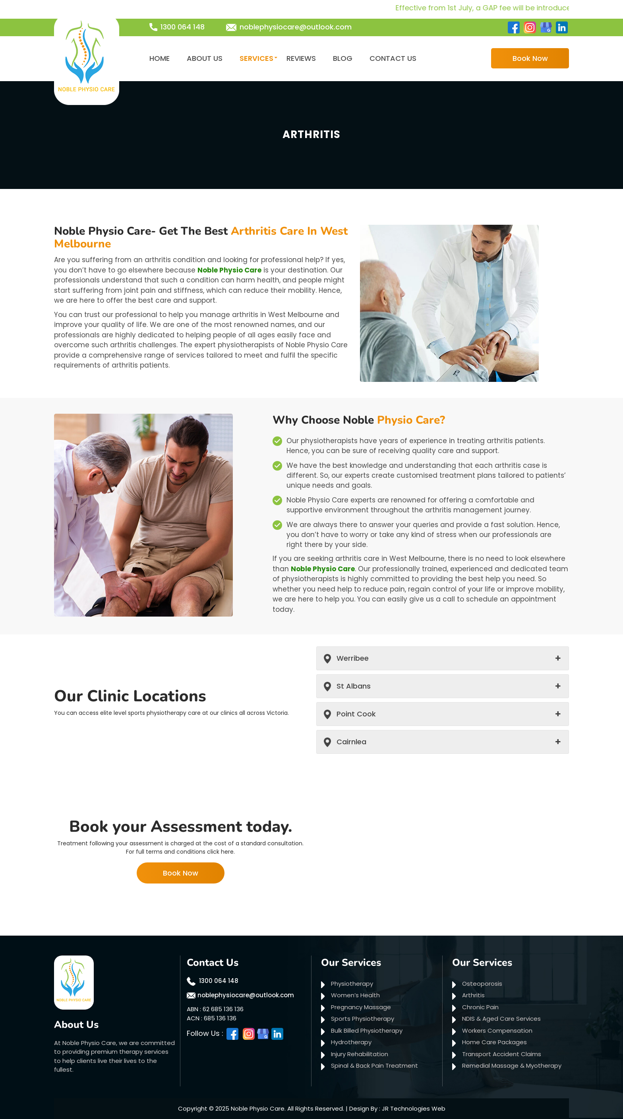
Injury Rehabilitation (359, 1054)
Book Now (530, 58)
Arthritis (473, 995)
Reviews (301, 58)
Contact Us (393, 58)
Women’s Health (355, 995)
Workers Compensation (497, 1030)
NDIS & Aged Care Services (501, 1018)
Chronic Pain (480, 1007)
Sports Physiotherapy (362, 1018)
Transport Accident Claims (501, 1054)
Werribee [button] (353, 658)
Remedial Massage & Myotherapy (511, 1065)
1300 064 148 (183, 27)
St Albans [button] (354, 686)
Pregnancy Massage (361, 1007)
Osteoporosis (482, 983)
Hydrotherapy (351, 1042)
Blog (342, 58)
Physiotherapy (352, 983)
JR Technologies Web (413, 1108)
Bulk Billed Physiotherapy (366, 1030)
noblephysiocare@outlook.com (296, 27)
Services (256, 58)
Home (159, 58)
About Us (204, 58)
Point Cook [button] (356, 714)
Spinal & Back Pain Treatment (374, 1065)
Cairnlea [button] (351, 742)
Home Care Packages (494, 1042)
